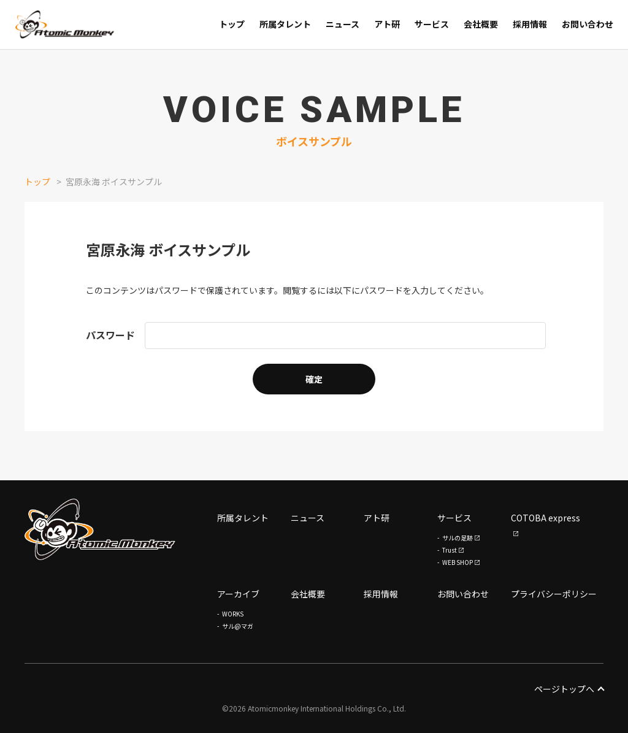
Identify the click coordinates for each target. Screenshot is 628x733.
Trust (449, 550)
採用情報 (381, 594)
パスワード (110, 335)
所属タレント (243, 518)
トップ (37, 181)
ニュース (307, 518)
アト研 (376, 518)
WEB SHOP (457, 562)
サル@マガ (237, 626)
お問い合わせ (463, 594)
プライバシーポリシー (554, 594)
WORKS (232, 613)
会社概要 (308, 594)
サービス (454, 518)
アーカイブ (238, 594)
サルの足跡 (457, 537)
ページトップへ (568, 689)
